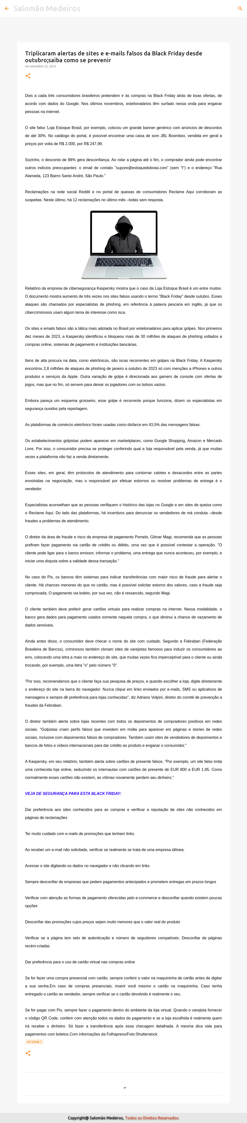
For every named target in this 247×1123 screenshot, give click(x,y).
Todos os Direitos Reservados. (152, 1118)
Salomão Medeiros (47, 8)
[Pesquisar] (240, 8)
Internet (34, 1042)
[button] (28, 76)
